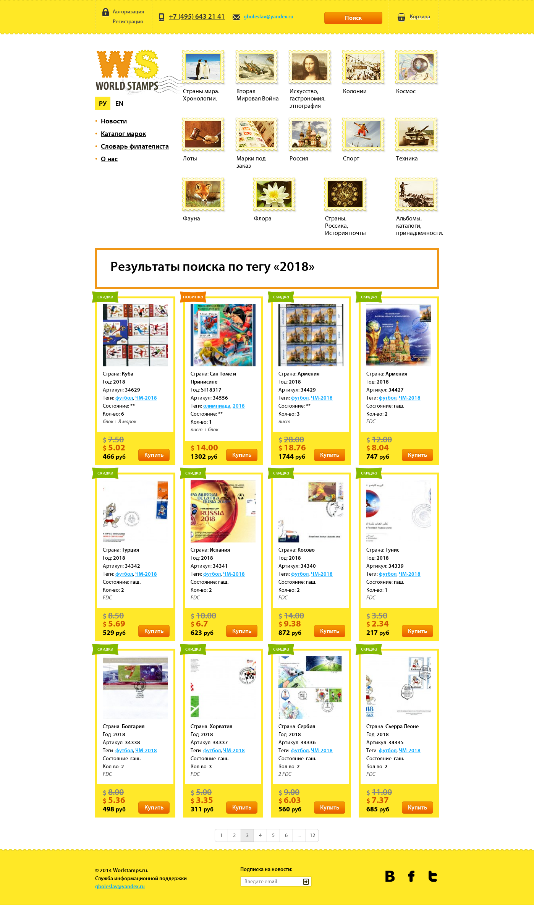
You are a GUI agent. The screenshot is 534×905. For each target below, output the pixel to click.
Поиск (353, 17)
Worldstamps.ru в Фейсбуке (411, 876)
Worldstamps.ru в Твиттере (433, 876)
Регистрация (122, 22)
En (119, 103)
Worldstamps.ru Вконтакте (390, 876)
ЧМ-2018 (146, 397)
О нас (109, 158)
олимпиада (216, 405)
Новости (114, 121)
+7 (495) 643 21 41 (191, 16)
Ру (103, 103)
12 (312, 835)
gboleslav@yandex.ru (262, 16)
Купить (153, 454)
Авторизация (122, 12)
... (299, 835)
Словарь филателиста (135, 146)
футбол (124, 397)
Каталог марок (123, 133)
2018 (239, 405)
